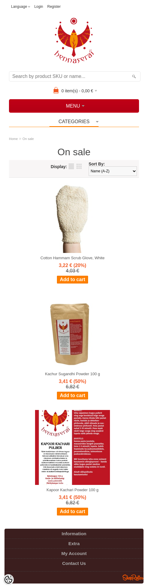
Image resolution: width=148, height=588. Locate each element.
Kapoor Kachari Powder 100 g (72, 490)
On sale (28, 139)
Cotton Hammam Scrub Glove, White (72, 258)
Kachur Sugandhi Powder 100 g (72, 374)
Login (38, 6)
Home (13, 139)
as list (71, 166)
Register (54, 6)
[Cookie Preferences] (8, 579)
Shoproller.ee (133, 578)
